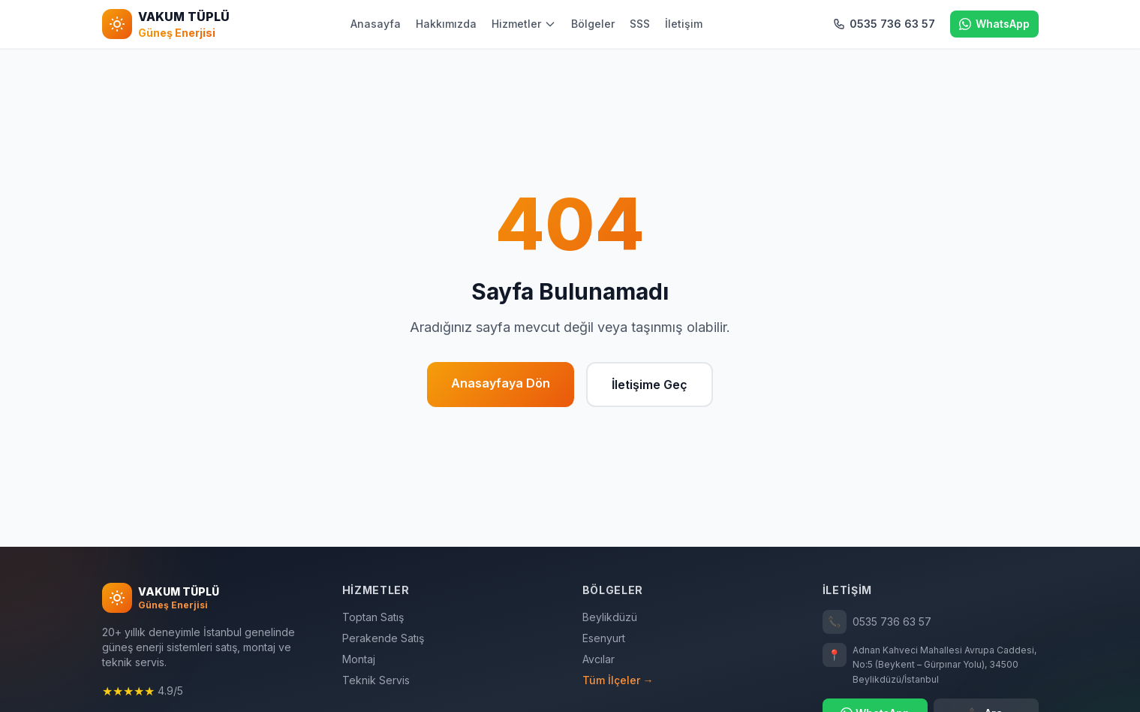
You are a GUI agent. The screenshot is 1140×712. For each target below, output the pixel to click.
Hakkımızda (446, 23)
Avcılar (598, 659)
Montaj (358, 659)
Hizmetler (524, 23)
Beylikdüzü (609, 617)
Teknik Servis (376, 680)
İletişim (683, 23)
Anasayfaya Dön (500, 383)
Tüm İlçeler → (618, 680)
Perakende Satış (383, 638)
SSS (640, 23)
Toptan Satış (373, 617)
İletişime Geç (649, 384)
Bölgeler (593, 23)
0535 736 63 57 (877, 622)
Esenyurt (603, 638)
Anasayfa (375, 23)
